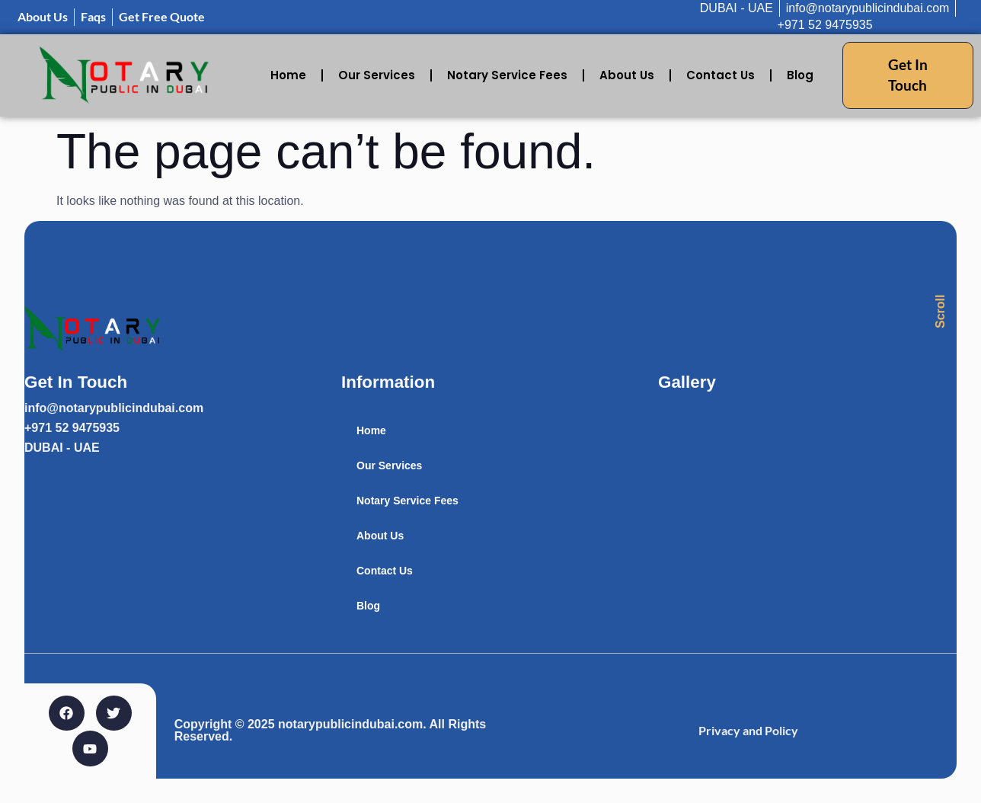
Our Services (376, 75)
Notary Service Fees (507, 75)
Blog (800, 75)
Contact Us (720, 75)
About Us (626, 75)
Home (288, 75)
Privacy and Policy (748, 730)
